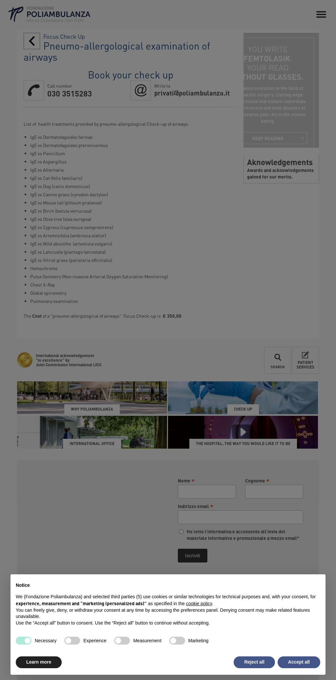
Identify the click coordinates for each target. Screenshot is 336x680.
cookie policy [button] (199, 603)
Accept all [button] (299, 662)
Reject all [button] (254, 662)
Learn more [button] (38, 662)
